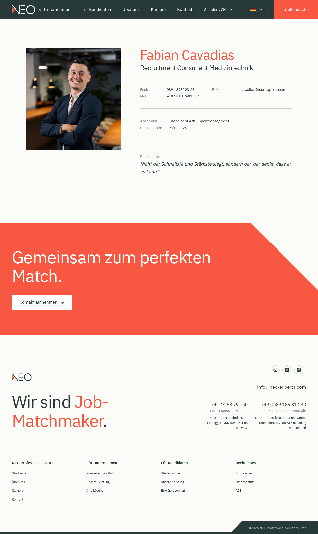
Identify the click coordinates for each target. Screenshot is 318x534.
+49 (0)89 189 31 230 (283, 404)
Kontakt (184, 9)
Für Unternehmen (53, 9)
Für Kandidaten (96, 9)
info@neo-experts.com (281, 387)
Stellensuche (296, 9)
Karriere (158, 9)
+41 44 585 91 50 (229, 404)
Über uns (131, 9)
